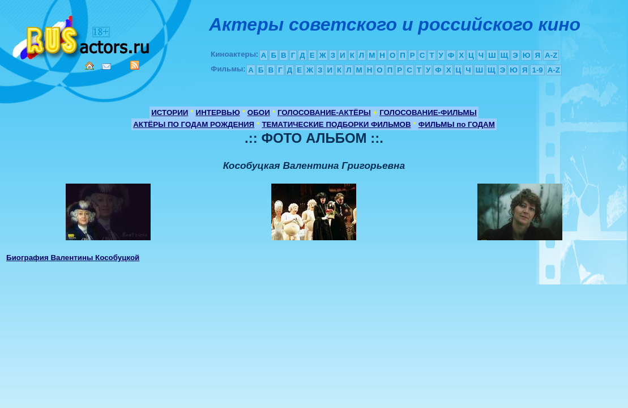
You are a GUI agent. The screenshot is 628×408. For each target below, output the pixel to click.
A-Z (551, 55)
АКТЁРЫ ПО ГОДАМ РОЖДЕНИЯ (193, 124)
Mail (106, 66)
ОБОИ (258, 112)
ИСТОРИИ (169, 112)
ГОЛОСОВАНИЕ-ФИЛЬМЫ (428, 112)
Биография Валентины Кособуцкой (72, 257)
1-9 (537, 70)
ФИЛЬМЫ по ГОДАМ (456, 124)
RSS (134, 65)
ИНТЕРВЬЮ (218, 112)
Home (89, 66)
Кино (82, 35)
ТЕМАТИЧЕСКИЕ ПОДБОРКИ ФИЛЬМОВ (336, 124)
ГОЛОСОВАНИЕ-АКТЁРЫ (324, 112)
